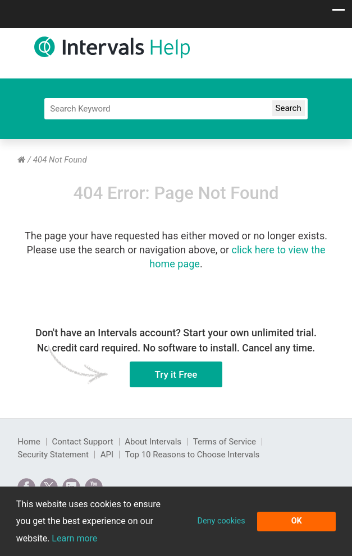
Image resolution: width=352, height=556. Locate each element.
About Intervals (153, 442)
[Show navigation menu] (338, 13)
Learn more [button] (74, 538)
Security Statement (53, 455)
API (106, 455)
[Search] (175, 108)
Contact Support (82, 442)
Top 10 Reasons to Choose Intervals (192, 455)
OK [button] (296, 521)
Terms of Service (224, 442)
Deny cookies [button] (221, 521)
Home (28, 442)
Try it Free (164, 374)
